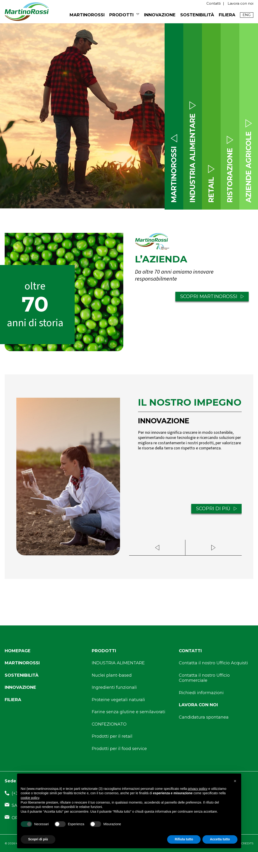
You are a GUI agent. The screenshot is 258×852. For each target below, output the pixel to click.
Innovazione (160, 14)
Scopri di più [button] (38, 839)
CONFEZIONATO (109, 724)
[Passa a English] (246, 15)
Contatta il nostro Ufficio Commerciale (204, 678)
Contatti (213, 3)
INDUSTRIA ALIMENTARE (118, 662)
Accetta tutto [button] (220, 839)
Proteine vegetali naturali (118, 699)
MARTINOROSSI (87, 14)
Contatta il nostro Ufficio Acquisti (213, 662)
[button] (235, 781)
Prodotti (121, 14)
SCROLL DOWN (82, 191)
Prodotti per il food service (119, 748)
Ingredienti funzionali (114, 687)
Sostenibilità (197, 14)
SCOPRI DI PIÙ (216, 509)
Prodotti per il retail (112, 736)
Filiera (227, 14)
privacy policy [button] (197, 789)
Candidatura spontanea (204, 717)
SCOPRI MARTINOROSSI (212, 296)
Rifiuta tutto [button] (184, 839)
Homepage (18, 650)
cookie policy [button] (30, 798)
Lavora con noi (240, 3)
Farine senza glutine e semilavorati (128, 711)
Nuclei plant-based (112, 675)
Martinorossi (22, 662)
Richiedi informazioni (201, 692)
